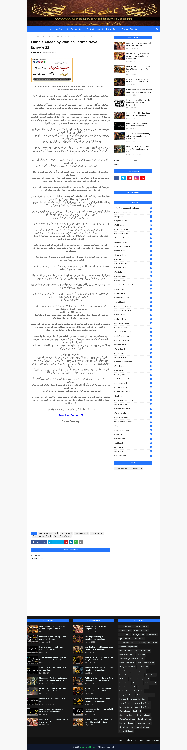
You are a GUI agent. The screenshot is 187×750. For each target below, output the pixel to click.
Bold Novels (133, 225)
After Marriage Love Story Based (133, 208)
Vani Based (133, 447)
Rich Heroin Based (133, 379)
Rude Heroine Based (133, 392)
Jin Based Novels (133, 319)
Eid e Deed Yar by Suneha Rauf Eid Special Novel (99, 710)
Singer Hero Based (133, 413)
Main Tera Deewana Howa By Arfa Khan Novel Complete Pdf (53, 710)
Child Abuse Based (133, 234)
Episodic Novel (66, 533)
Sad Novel (133, 396)
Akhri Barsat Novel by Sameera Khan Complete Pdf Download (139, 90)
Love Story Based (81, 533)
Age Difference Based (133, 212)
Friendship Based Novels (133, 285)
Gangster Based (133, 293)
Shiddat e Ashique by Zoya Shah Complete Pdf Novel (52, 637)
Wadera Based (133, 456)
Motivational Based (133, 340)
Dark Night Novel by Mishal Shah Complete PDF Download (138, 80)
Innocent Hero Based (133, 306)
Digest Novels (133, 259)
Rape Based (133, 366)
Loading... (50, 477)
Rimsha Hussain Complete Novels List (52, 700)
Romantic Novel (97, 533)
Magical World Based (133, 332)
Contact (117, 164)
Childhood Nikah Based (133, 238)
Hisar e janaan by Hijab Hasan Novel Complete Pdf (51, 648)
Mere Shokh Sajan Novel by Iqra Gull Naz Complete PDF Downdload (137, 56)
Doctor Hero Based (133, 263)
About (136, 161)
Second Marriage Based (42, 536)
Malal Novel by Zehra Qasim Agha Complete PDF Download (99, 658)
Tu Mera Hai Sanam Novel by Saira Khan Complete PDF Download (138, 136)
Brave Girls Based (133, 229)
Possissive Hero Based (133, 362)
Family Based (133, 272)
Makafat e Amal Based (133, 336)
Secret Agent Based (133, 404)
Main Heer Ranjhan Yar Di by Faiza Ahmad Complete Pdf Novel (138, 69)
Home (33, 37)
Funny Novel (133, 289)
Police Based (133, 349)
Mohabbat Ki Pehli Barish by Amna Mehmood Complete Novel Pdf (137, 149)
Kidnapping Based (133, 323)
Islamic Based (133, 315)
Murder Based (133, 345)
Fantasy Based (133, 276)
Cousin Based (133, 251)
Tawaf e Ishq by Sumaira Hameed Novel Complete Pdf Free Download (54, 658)
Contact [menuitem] (90, 29)
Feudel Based (133, 281)
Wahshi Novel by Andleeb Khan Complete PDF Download (97, 700)
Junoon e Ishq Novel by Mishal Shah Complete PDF (138, 44)
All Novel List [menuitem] (62, 29)
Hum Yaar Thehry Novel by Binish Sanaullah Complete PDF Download (99, 689)
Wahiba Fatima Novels (45, 37)
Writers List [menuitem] (76, 29)
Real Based (133, 370)
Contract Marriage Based (48, 533)
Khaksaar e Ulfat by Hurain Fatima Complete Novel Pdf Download (53, 689)
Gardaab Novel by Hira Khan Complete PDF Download (138, 114)
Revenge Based (133, 375)
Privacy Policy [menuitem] (112, 29)
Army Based (133, 216)
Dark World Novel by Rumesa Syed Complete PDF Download (99, 668)
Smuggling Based (133, 417)
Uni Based (133, 443)
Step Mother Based (133, 426)
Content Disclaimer (153, 740)
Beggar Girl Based (133, 221)
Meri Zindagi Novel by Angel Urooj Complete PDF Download (99, 648)
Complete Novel (133, 242)
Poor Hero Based (133, 357)
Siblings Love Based (133, 409)
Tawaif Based (133, 439)
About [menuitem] (100, 29)
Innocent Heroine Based (133, 310)
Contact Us (139, 740)
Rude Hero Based (133, 387)
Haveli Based (133, 302)
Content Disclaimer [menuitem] (130, 29)
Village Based (133, 451)
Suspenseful (133, 434)
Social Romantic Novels (133, 422)
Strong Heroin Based (133, 430)
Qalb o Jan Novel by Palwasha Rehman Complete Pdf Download (138, 102)
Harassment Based (133, 298)
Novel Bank (36, 52)
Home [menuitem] (50, 29)
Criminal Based (133, 255)
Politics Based (133, 353)
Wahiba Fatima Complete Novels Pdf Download (136, 124)
